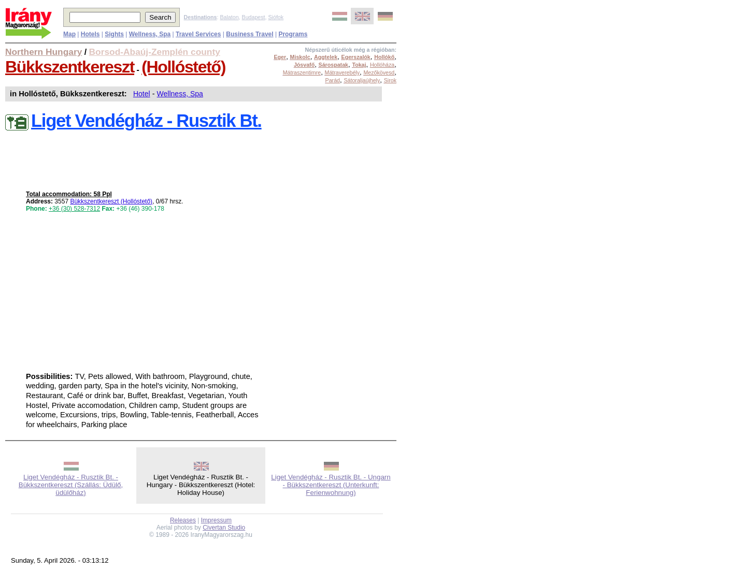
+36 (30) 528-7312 (74, 208)
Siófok (275, 17)
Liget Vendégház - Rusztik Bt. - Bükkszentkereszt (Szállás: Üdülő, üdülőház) (71, 484)
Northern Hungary (43, 52)
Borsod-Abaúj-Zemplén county (154, 52)
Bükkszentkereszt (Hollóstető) (111, 201)
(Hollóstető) (183, 66)
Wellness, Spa (180, 94)
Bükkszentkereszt (69, 66)
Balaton (229, 17)
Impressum (216, 520)
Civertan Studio (224, 527)
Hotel (141, 94)
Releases (183, 520)
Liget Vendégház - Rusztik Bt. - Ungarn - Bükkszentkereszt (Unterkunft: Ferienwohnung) (330, 484)
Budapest (253, 17)
